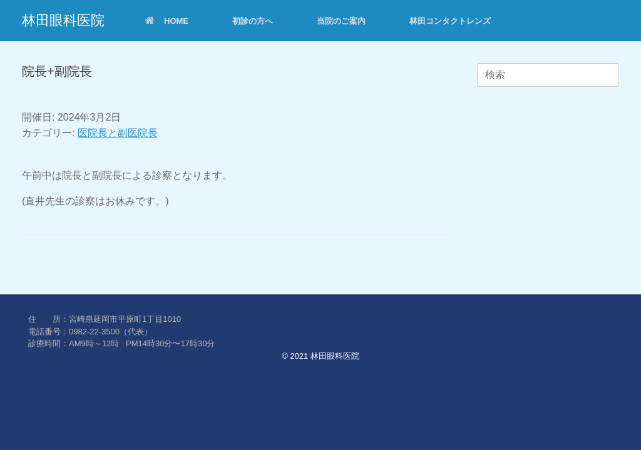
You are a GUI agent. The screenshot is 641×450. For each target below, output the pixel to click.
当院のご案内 (341, 21)
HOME (166, 21)
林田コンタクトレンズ (450, 21)
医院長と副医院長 (118, 133)
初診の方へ (252, 21)
